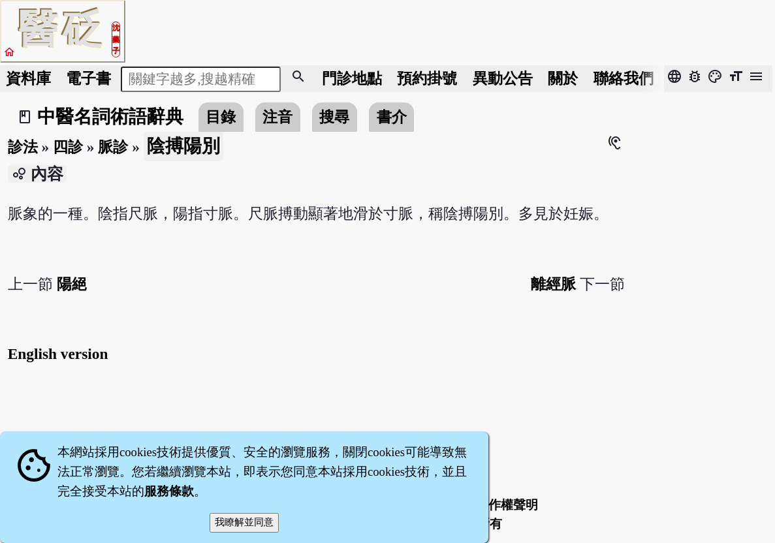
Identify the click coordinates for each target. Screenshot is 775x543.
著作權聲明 (507, 505)
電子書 (88, 78)
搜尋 (334, 116)
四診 (68, 146)
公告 (503, 78)
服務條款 (169, 491)
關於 (563, 78)
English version (58, 353)
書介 (392, 116)
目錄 (221, 116)
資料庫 (28, 78)
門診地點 (352, 78)
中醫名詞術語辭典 (110, 116)
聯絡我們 (623, 78)
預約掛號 (427, 78)
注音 (277, 116)
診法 (23, 146)
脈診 (113, 146)
